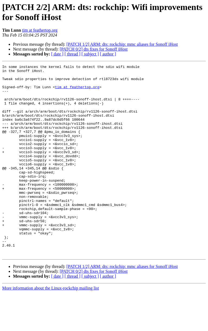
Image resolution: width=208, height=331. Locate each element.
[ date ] (57, 54)
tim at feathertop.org (40, 30)
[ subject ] (90, 54)
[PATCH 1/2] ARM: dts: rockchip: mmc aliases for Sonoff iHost (122, 44)
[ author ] (108, 54)
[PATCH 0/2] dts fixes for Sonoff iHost (94, 49)
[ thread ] (72, 54)
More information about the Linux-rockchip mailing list (50, 326)
